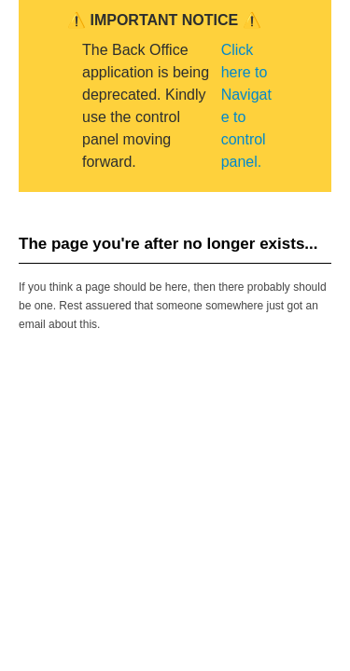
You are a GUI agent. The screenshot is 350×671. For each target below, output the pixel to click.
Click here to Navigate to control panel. (246, 106)
